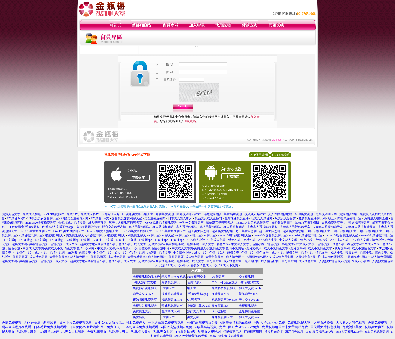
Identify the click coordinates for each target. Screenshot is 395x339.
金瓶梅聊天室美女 (334, 222)
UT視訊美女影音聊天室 (137, 214)
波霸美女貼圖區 (281, 222)
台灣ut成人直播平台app (57, 227)
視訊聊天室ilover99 (224, 299)
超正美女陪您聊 (198, 231)
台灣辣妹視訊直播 (236, 218)
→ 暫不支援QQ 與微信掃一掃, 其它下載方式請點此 (202, 206)
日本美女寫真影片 (180, 218)
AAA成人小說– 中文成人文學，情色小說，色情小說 (221, 240)
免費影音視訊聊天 (145, 288)
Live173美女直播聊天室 (35, 231)
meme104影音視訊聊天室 (252, 222)
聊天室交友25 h (143, 294)
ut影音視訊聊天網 (376, 331)
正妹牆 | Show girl (198, 305)
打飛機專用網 (232, 331)
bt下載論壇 (219, 311)
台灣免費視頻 (212, 214)
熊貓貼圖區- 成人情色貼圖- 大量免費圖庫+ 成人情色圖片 (50, 257)
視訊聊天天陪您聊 (87, 227)
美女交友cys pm (249, 299)
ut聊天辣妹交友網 (144, 282)
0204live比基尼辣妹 (224, 282)
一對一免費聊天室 (191, 222)
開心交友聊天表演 (114, 227)
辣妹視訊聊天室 (359, 222)
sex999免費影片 (53, 214)
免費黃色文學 (11, 214)
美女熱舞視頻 (233, 214)
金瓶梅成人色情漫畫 (72, 222)
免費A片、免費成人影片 (83, 214)
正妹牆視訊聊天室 (145, 299)
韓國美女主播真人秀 (74, 218)
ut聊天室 (154, 235)
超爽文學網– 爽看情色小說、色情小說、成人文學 (45, 244)
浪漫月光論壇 (274, 331)
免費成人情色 (32, 214)
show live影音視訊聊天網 (190, 336)
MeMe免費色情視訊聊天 (161, 222)
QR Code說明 (280, 155)
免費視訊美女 (142, 311)
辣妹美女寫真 (196, 311)
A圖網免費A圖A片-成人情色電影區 (270, 257)
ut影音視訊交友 (249, 282)
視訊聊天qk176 (248, 294)
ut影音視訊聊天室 (318, 231)
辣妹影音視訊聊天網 (219, 222)
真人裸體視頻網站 (280, 214)
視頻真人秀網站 (255, 214)
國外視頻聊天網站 (188, 214)
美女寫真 (139, 317)
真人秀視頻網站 (139, 227)
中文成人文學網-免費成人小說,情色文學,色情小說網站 (59, 248)
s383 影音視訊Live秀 (319, 331)
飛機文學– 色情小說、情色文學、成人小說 (255, 252)
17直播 (85, 240)
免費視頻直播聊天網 (312, 218)
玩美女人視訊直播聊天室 (125, 222)
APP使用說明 (259, 155)
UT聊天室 (218, 276)
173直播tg (10, 240)
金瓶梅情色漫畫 (249, 311)
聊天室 (191, 288)
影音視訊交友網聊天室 (127, 218)
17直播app (145, 240)
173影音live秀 (110, 214)
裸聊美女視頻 (165, 214)
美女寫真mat (220, 305)
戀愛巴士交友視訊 (173, 276)
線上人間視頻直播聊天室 (344, 218)
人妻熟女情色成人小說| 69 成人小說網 (344, 261)
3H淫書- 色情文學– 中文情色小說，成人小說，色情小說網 (106, 252)
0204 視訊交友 (196, 276)
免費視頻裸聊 (348, 214)
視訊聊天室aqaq (197, 294)
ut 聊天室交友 (221, 294)
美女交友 (193, 317)
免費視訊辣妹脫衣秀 (146, 276)
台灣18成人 (194, 282)
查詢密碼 (190, 121)
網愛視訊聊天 (54, 235)
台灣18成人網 (170, 311)
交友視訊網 (246, 276)
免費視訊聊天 (170, 282)
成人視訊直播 (97, 222)
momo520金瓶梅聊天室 (40, 222)
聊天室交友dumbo (250, 288)
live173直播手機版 (307, 222)
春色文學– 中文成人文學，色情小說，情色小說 (248, 244)
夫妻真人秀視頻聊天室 (262, 227)
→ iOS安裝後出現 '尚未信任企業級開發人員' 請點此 (135, 206)
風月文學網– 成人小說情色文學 (267, 248)
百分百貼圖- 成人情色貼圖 (224, 261)
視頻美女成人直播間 (208, 218)
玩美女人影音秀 (261, 218)
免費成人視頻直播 (376, 218)
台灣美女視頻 (304, 214)
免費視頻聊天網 (326, 214)
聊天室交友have (249, 317)
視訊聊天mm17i (171, 299)
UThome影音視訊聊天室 (23, 227)
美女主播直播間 (155, 218)
